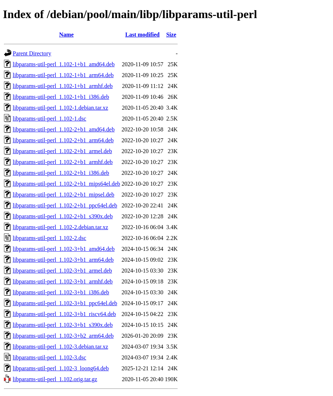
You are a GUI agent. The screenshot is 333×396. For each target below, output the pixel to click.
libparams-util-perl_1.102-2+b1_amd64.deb (64, 129)
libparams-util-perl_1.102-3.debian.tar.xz (60, 347)
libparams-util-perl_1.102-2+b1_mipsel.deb (63, 194)
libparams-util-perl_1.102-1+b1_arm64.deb (63, 75)
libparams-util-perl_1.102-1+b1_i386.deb (61, 97)
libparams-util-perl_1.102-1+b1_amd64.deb (64, 64)
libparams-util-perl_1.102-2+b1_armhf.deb (63, 162)
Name (66, 34)
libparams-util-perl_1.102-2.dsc (49, 238)
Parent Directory (32, 53)
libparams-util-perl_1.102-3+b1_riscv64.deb (64, 314)
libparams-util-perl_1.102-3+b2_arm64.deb (63, 336)
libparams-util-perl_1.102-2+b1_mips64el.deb (66, 184)
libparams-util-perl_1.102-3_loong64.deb (61, 368)
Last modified (142, 34)
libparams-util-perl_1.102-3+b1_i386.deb (61, 292)
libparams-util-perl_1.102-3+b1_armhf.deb (63, 281)
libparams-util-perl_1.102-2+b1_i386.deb (61, 173)
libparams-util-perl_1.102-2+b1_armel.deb (62, 151)
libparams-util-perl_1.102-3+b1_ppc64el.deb (65, 303)
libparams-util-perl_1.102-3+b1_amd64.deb (64, 249)
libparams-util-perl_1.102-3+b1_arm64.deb (63, 260)
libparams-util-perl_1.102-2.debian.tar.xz (60, 227)
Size (171, 34)
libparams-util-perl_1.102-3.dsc (49, 357)
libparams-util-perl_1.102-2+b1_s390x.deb (63, 216)
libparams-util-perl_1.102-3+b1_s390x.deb (63, 325)
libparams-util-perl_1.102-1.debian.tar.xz (60, 108)
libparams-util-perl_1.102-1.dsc (49, 118)
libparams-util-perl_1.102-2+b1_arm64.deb (63, 140)
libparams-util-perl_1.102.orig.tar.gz (55, 379)
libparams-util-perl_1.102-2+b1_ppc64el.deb (65, 205)
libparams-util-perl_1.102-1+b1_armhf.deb (63, 86)
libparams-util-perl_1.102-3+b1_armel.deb (62, 270)
